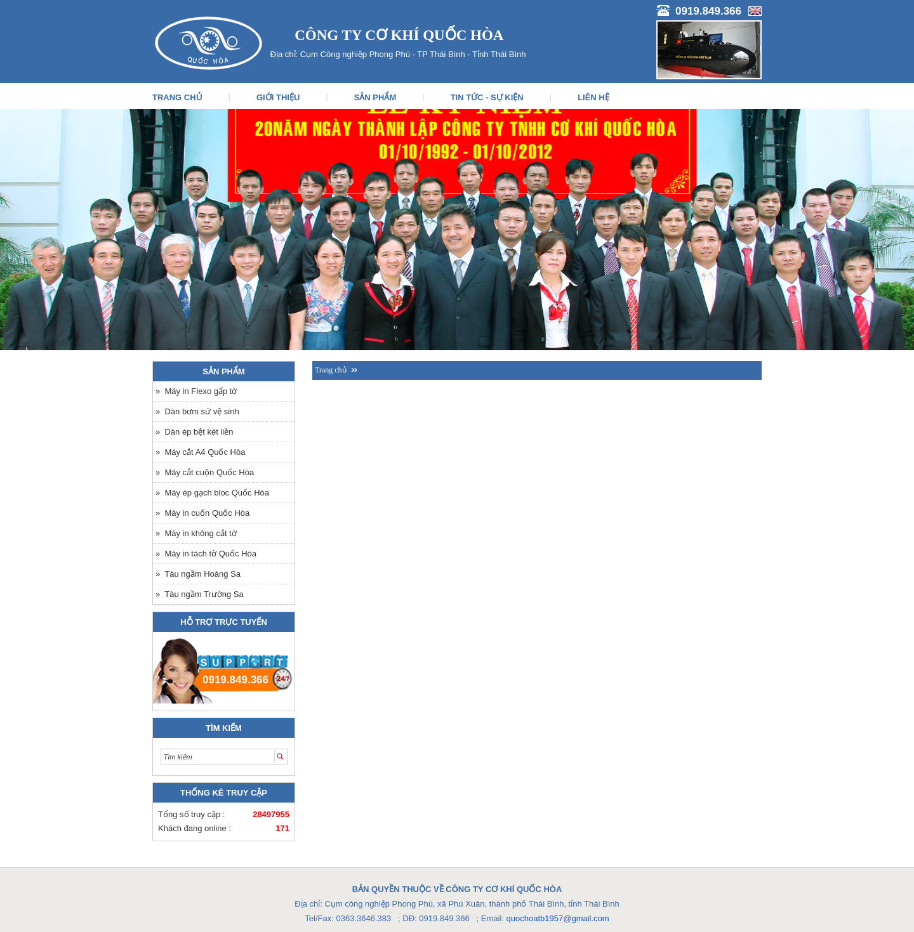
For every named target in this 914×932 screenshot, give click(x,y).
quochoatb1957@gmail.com (558, 918)
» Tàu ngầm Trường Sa (200, 594)
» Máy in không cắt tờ (196, 533)
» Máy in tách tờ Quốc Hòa (206, 553)
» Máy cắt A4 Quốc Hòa (200, 452)
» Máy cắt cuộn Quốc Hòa (205, 472)
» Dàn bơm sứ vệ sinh (197, 411)
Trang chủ (331, 369)
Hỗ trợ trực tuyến (223, 622)
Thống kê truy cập (223, 792)
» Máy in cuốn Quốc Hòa (202, 513)
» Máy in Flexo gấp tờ (196, 391)
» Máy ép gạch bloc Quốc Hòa (212, 492)
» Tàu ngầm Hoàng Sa (198, 574)
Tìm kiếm (224, 728)
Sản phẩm (223, 371)
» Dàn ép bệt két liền (194, 431)
